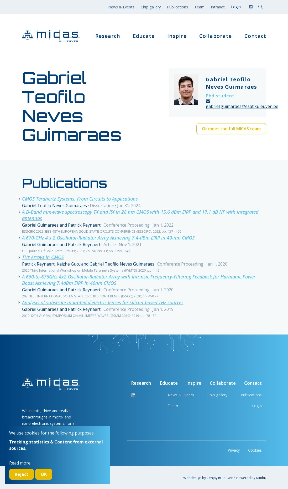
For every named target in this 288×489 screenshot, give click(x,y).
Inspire (177, 36)
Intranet (218, 6)
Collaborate (215, 36)
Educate (144, 36)
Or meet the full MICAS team (231, 129)
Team (199, 6)
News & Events (121, 6)
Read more (19, 463)
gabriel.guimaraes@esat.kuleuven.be (242, 106)
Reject (21, 474)
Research (107, 36)
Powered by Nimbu (251, 477)
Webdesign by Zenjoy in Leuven (208, 477)
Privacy (234, 450)
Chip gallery (151, 6)
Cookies (255, 450)
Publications (177, 6)
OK (44, 474)
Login (257, 405)
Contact (255, 36)
